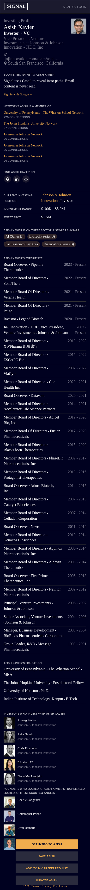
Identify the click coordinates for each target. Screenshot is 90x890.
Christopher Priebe (29, 814)
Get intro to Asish (47, 844)
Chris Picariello (27, 748)
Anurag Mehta (27, 720)
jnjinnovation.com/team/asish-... (32, 58)
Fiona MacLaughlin (30, 776)
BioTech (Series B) (42, 236)
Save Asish (46, 856)
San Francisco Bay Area (22, 244)
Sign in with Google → (18, 94)
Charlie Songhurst (29, 800)
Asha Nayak (25, 734)
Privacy (46, 886)
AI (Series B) (15, 236)
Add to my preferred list (47, 868)
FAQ (26, 886)
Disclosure (60, 886)
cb (26, 179)
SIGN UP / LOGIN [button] (74, 7)
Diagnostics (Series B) (59, 244)
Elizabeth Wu (26, 762)
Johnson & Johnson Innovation (37, 725)
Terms (35, 886)
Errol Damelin (27, 828)
